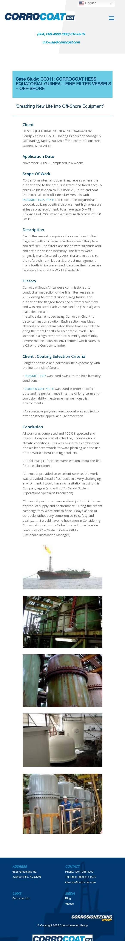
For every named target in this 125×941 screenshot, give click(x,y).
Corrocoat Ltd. (21, 898)
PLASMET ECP (33, 199)
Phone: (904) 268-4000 (79, 871)
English (88, 3)
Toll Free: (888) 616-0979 (80, 877)
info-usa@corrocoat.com (80, 882)
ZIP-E (50, 199)
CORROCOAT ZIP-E (39, 388)
